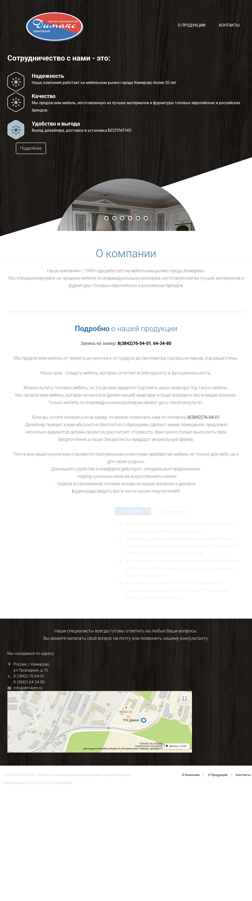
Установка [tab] (172, 620)
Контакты (229, 25)
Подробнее (43, 148)
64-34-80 (162, 452)
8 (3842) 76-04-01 (29, 785)
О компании (186, 884)
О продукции (191, 25)
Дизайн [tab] (133, 620)
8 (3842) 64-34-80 (29, 791)
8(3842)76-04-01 (134, 452)
